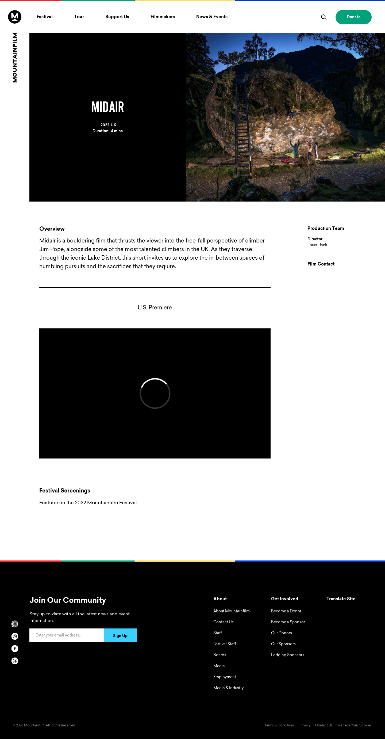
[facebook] (15, 648)
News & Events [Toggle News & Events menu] (212, 17)
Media (219, 666)
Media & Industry (228, 688)
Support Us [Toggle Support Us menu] (117, 17)
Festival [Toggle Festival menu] (45, 17)
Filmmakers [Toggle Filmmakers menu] (163, 17)
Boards (219, 655)
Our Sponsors (283, 644)
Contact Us (223, 622)
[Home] (14, 46)
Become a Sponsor (288, 622)
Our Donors (281, 633)
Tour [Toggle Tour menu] (79, 17)
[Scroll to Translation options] (15, 624)
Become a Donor (286, 611)
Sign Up (120, 636)
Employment (224, 677)
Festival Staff (224, 644)
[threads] (15, 661)
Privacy (304, 725)
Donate (353, 17)
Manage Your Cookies (354, 725)
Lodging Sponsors (287, 655)
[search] (323, 17)
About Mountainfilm (231, 611)
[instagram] (15, 636)
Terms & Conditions (279, 725)
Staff (217, 633)
